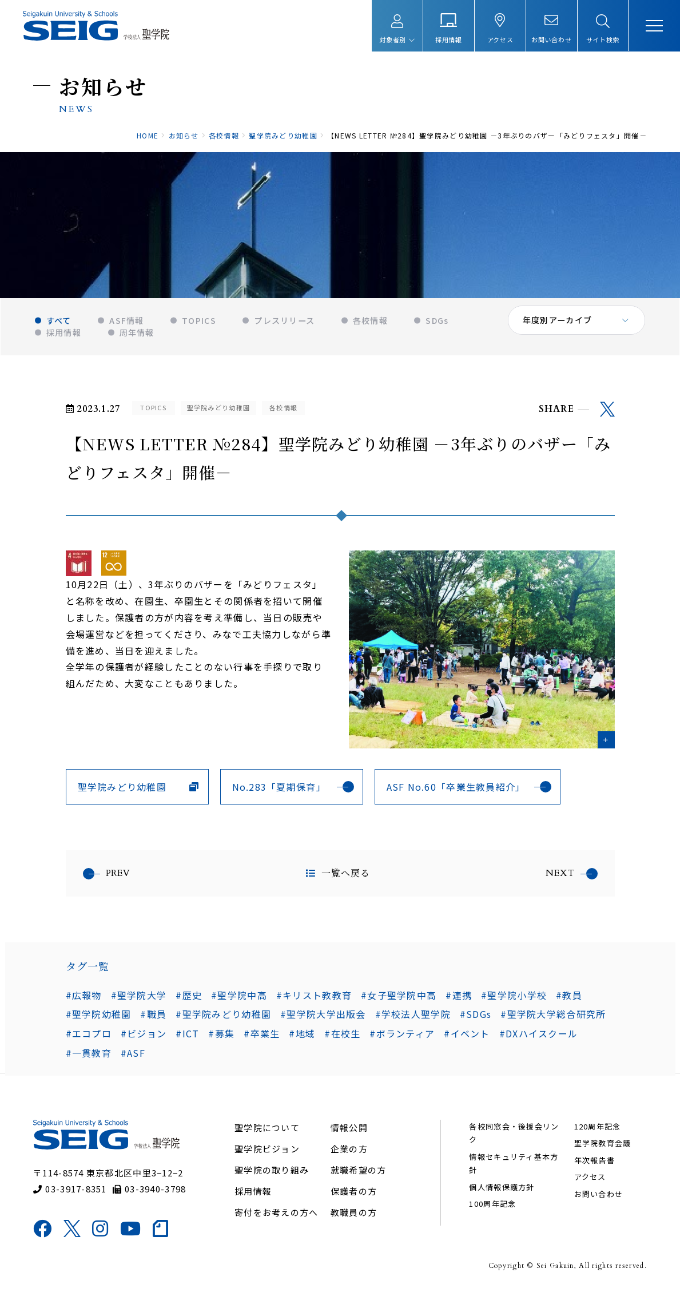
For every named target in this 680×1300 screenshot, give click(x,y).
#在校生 (342, 1038)
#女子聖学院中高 (398, 999)
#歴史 (189, 999)
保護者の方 (354, 1197)
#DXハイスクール (538, 1038)
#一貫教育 (89, 1057)
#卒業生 (262, 1038)
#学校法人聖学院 (413, 1018)
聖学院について (267, 1134)
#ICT (187, 1038)
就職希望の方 (359, 1176)
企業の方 (349, 1155)
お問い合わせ (597, 1200)
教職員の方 (354, 1218)
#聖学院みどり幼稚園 (223, 1018)
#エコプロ (89, 1038)
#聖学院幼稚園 (99, 1018)
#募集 (221, 1038)
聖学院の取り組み (272, 1176)
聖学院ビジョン (267, 1155)
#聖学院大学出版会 (323, 1018)
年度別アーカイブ (557, 326)
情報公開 (349, 1134)
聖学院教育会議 (601, 1149)
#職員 (153, 1018)
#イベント (467, 1038)
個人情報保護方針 (501, 1193)
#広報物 (84, 999)
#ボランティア (402, 1038)
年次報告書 (593, 1166)
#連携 (459, 999)
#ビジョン (143, 1038)
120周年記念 (596, 1132)
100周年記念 (492, 1209)
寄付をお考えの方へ (277, 1218)
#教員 (569, 999)
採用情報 (253, 1197)
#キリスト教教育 (314, 999)
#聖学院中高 (239, 999)
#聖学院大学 (139, 999)
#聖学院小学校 (514, 999)
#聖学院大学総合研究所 (553, 1018)
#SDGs (475, 1018)
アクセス (589, 1183)
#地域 (302, 1038)
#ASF (133, 1057)
